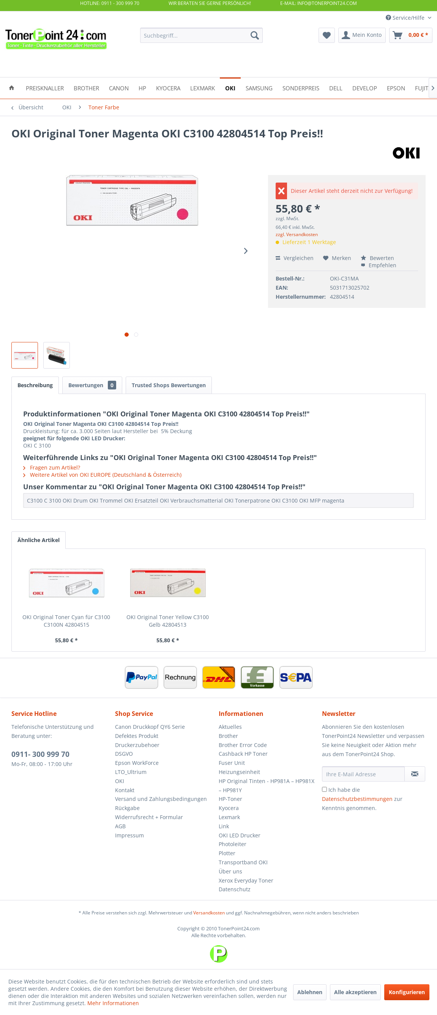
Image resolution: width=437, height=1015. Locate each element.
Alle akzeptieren (355, 992)
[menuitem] (201, 35)
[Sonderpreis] (301, 87)
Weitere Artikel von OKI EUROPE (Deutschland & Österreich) (102, 474)
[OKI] (230, 87)
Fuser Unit (232, 762)
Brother (228, 735)
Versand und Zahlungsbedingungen (161, 798)
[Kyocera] (168, 87)
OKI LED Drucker (239, 835)
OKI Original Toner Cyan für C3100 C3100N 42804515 (66, 620)
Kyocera (229, 808)
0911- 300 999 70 (40, 754)
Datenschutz (235, 889)
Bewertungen (92, 385)
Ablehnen (309, 992)
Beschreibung (35, 385)
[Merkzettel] (327, 35)
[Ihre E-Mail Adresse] (363, 774)
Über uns (230, 871)
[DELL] (335, 87)
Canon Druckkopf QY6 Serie (150, 726)
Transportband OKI (243, 862)
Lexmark (229, 817)
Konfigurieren (407, 992)
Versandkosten (209, 912)
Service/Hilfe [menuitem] (406, 17)
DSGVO (124, 753)
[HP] (142, 87)
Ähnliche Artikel (38, 540)
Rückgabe (127, 808)
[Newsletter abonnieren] (414, 774)
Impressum (129, 835)
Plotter (227, 853)
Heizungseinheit (239, 771)
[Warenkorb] (410, 35)
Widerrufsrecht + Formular (149, 817)
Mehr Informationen (113, 1003)
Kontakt (124, 790)
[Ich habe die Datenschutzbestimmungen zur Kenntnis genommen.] (324, 789)
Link (224, 826)
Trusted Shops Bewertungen (169, 385)
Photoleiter (232, 844)
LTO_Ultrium (131, 771)
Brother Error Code (243, 745)
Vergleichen (295, 258)
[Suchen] (255, 35)
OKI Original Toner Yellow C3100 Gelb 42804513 (167, 620)
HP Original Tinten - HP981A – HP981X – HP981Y (266, 785)
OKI (119, 781)
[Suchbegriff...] (201, 35)
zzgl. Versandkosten (297, 234)
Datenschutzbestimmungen (357, 798)
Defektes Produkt (136, 735)
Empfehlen (378, 265)
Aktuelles (230, 726)
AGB (120, 826)
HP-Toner (230, 798)
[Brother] (86, 87)
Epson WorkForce (137, 762)
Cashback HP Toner (243, 753)
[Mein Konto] (362, 35)
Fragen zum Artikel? (51, 467)
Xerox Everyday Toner (246, 880)
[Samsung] (259, 87)
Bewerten (377, 258)
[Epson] (396, 87)
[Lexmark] (202, 87)
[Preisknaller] (45, 87)
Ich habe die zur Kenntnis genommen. (362, 799)
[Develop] (364, 87)
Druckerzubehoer (137, 745)
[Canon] (119, 87)
